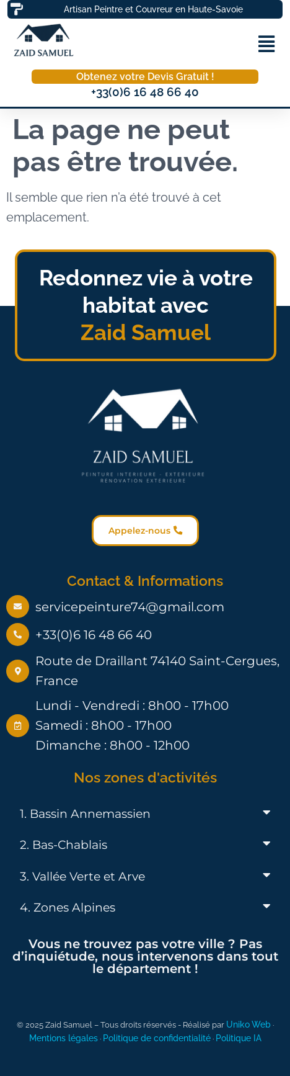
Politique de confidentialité (157, 1038)
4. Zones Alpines (67, 907)
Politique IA (238, 1038)
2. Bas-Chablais (63, 845)
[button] (266, 44)
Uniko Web (248, 1024)
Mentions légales (63, 1038)
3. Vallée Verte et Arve (82, 876)
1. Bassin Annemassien (85, 814)
